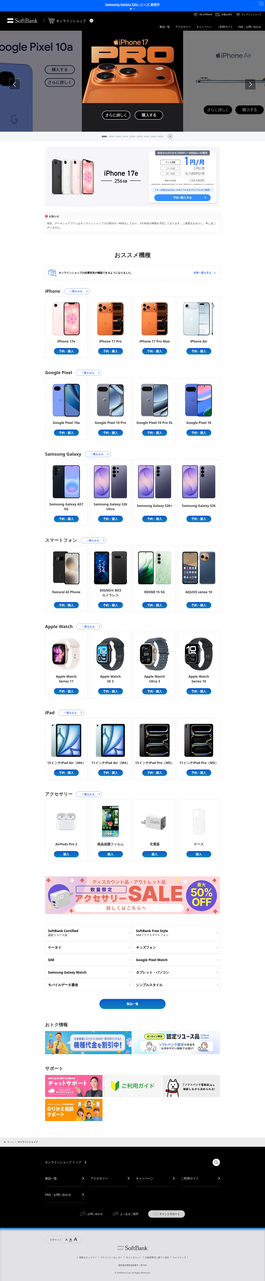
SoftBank (22, 21)
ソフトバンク (132, 1248)
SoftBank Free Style (152, 933)
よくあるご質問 (129, 1214)
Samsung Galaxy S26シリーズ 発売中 (132, 4)
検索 (216, 1162)
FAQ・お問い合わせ (58, 1195)
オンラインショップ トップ (63, 1162)
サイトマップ (179, 1257)
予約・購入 (66, 351)
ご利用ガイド (190, 1178)
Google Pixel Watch (152, 960)
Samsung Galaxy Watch (67, 972)
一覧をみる (76, 291)
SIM (51, 960)
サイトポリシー (133, 1257)
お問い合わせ (95, 1214)
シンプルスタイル (149, 985)
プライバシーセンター (111, 1257)
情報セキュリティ (88, 1257)
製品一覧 (132, 1004)
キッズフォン (146, 947)
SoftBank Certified (63, 933)
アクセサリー (99, 1178)
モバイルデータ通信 (63, 985)
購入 (66, 854)
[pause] (170, 136)
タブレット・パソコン (152, 972)
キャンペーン (144, 1178)
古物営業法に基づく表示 (157, 1257)
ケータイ (54, 947)
